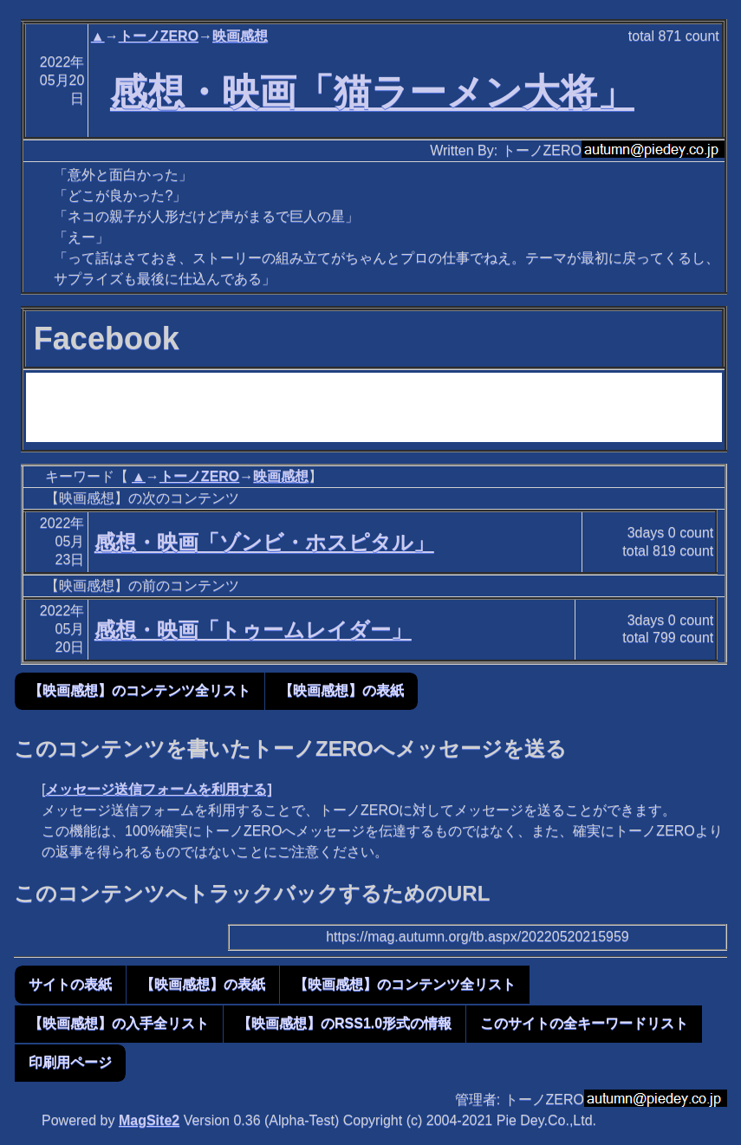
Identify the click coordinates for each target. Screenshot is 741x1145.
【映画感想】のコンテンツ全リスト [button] (139, 690)
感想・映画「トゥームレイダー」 (253, 629)
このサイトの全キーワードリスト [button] (584, 1023)
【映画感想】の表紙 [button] (341, 690)
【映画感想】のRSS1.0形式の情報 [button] (344, 1023)
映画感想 (240, 36)
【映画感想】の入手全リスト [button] (119, 1023)
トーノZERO (158, 36)
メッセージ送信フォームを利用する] (158, 789)
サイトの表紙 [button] (70, 984)
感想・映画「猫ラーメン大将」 (372, 92)
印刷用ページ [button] (70, 1062)
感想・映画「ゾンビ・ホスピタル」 (264, 542)
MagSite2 (149, 1120)
